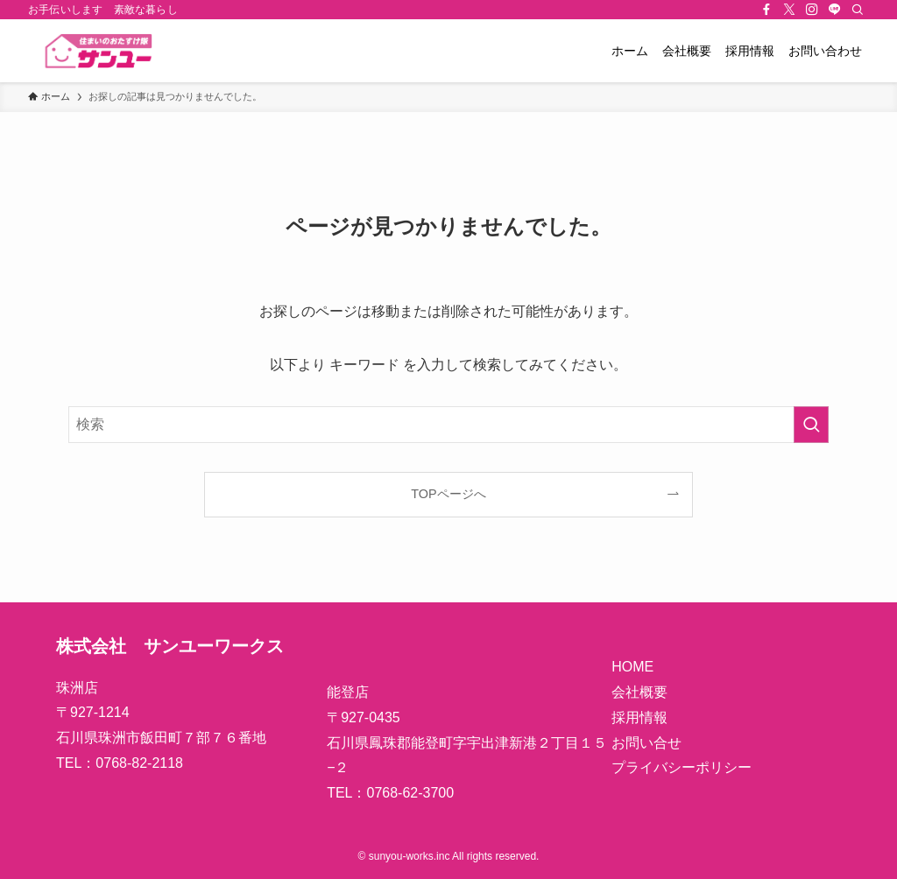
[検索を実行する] (811, 424)
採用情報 (639, 717)
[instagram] (812, 9)
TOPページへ (448, 494)
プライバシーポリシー (681, 767)
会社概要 (639, 692)
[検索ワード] (448, 424)
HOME (632, 666)
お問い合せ (646, 742)
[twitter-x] (789, 9)
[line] (834, 9)
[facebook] (766, 9)
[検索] (857, 9)
